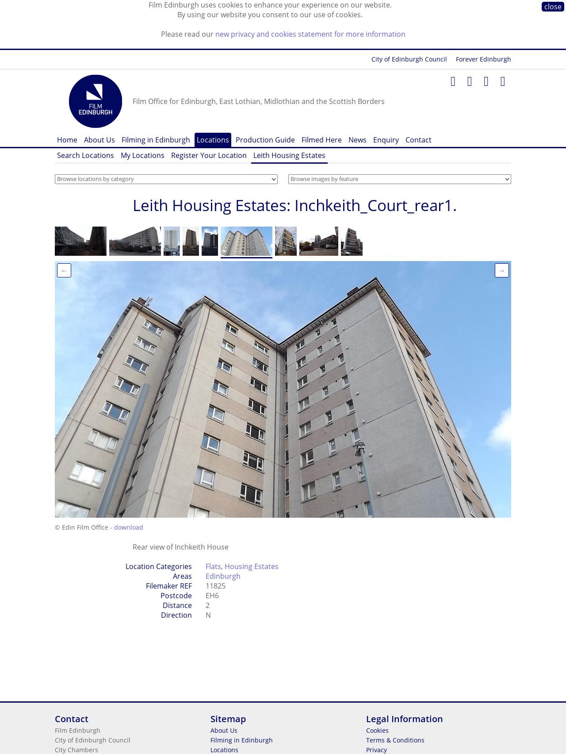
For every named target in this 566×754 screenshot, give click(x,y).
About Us (99, 140)
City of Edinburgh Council (409, 59)
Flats (213, 566)
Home (67, 140)
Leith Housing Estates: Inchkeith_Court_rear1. (295, 205)
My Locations (142, 155)
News (357, 140)
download (128, 527)
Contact (418, 140)
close (553, 7)
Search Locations (85, 155)
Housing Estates (252, 566)
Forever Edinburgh (483, 59)
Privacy (376, 750)
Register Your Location (209, 155)
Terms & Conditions (395, 740)
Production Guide (265, 140)
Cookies (377, 730)
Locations (213, 140)
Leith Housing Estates (289, 155)
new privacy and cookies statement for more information (310, 34)
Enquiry (386, 140)
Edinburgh (223, 576)
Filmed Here (322, 140)
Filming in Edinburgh (156, 140)
